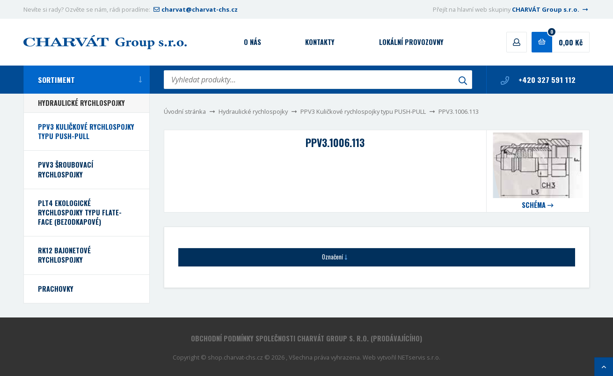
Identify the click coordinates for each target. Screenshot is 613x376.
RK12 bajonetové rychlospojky (64, 255)
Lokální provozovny (411, 42)
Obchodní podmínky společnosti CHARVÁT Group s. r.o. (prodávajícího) (306, 338)
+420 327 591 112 (538, 79)
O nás (252, 42)
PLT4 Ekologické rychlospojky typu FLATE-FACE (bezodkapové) (80, 212)
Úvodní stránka (185, 111)
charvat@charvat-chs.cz (195, 9)
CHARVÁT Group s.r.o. (551, 9)
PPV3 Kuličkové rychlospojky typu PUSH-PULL (363, 111)
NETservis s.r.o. (419, 357)
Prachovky (55, 289)
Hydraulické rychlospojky (253, 111)
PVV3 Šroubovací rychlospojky (65, 169)
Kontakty (320, 42)
